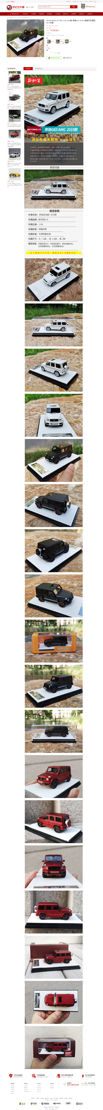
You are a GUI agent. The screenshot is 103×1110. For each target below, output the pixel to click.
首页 (15, 17)
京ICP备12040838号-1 (54, 1100)
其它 (50, 28)
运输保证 (12, 1091)
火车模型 (57, 14)
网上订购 (39, 1087)
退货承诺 (52, 1087)
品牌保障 (12, 1085)
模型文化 (65, 14)
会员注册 (26, 1085)
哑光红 (50, 41)
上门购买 (39, 1085)
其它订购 (39, 1089)
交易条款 (26, 1089)
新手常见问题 (26, 1091)
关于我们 (37, 1098)
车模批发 (70, 1098)
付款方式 (51, 1098)
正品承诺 (12, 1089)
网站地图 (56, 1098)
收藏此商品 (67, 58)
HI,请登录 (9, 1)
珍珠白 (68, 41)
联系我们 (68, 1)
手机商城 (91, 1)
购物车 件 (75, 1)
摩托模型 (49, 14)
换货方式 (52, 1085)
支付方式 (86, 1)
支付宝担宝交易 (54, 58)
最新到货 (89, 14)
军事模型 (41, 14)
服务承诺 (12, 1087)
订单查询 (81, 1)
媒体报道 (61, 1098)
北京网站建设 (52, 1109)
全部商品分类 (15, 14)
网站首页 (25, 14)
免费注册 (13, 1)
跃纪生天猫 (51, 1107)
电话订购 (39, 1091)
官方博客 (32, 1098)
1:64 (48, 47)
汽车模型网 (56, 1107)
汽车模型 (33, 14)
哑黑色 (59, 41)
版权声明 (47, 1098)
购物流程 (26, 1087)
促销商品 (73, 14)
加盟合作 (81, 14)
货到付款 (12, 1093)
